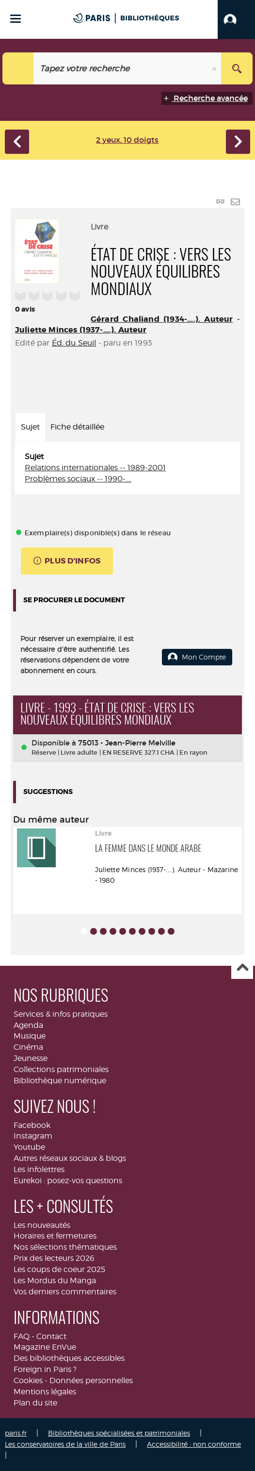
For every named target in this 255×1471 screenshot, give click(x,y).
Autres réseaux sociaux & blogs (70, 1158)
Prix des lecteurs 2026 (54, 1258)
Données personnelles (91, 1380)
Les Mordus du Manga (55, 1280)
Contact (51, 1336)
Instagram (33, 1135)
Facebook (32, 1125)
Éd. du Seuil (74, 342)
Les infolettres (39, 1169)
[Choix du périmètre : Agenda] (18, 68)
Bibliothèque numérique (60, 1080)
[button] (236, 19)
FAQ (22, 1336)
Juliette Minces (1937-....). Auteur (81, 330)
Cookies (28, 1380)
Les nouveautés (42, 1225)
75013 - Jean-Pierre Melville (126, 742)
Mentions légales (45, 1391)
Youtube (29, 1147)
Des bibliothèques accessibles (69, 1358)
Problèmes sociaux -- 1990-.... (78, 478)
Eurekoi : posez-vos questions (68, 1180)
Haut (242, 968)
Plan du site (35, 1402)
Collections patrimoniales (61, 1069)
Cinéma (28, 1047)
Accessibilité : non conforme (194, 1444)
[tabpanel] (127, 468)
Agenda (28, 1025)
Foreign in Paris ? (45, 1369)
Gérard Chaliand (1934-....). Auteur (162, 319)
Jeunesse (31, 1058)
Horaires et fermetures (55, 1235)
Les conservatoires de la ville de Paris (65, 1444)
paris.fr (16, 1433)
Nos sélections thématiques (65, 1247)
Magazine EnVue (45, 1347)
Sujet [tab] (30, 426)
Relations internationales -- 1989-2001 (95, 467)
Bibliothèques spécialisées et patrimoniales (119, 1433)
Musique (30, 1036)
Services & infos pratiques (61, 1014)
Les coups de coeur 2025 (59, 1269)
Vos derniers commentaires (65, 1291)
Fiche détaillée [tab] (77, 426)
